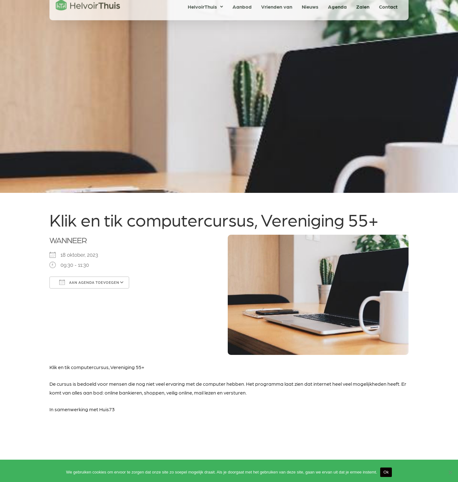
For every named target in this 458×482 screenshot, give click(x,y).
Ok (386, 472)
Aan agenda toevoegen (89, 282)
